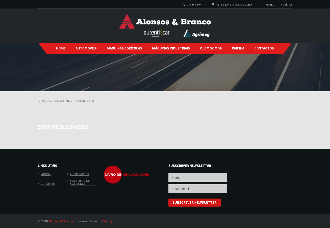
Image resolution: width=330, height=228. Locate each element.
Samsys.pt (110, 221)
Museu (270, 4)
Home (61, 48)
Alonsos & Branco (60, 221)
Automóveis (86, 48)
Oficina (238, 48)
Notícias (286, 4)
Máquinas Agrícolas (124, 48)
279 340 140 (194, 4)
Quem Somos (211, 48)
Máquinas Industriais (171, 48)
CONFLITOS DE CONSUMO (80, 182)
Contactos (264, 48)
